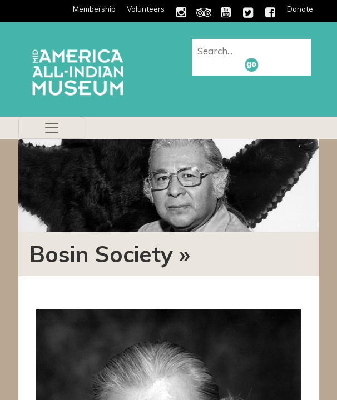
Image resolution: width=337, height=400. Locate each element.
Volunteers (146, 8)
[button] (251, 64)
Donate (300, 8)
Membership (94, 8)
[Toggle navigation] (51, 128)
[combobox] (253, 51)
